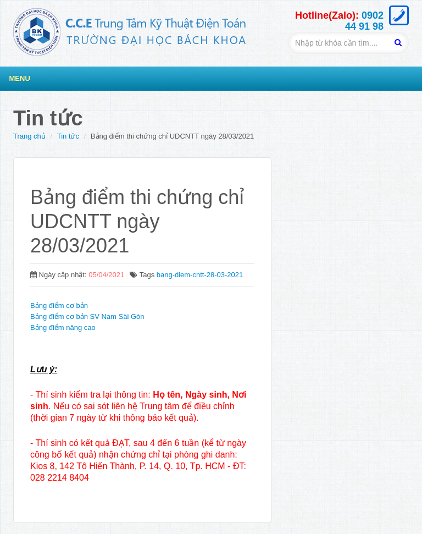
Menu (19, 78)
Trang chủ (29, 136)
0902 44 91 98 (364, 21)
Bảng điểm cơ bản (59, 305)
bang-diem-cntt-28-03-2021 (200, 275)
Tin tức (68, 136)
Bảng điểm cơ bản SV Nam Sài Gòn (87, 316)
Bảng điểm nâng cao (63, 327)
